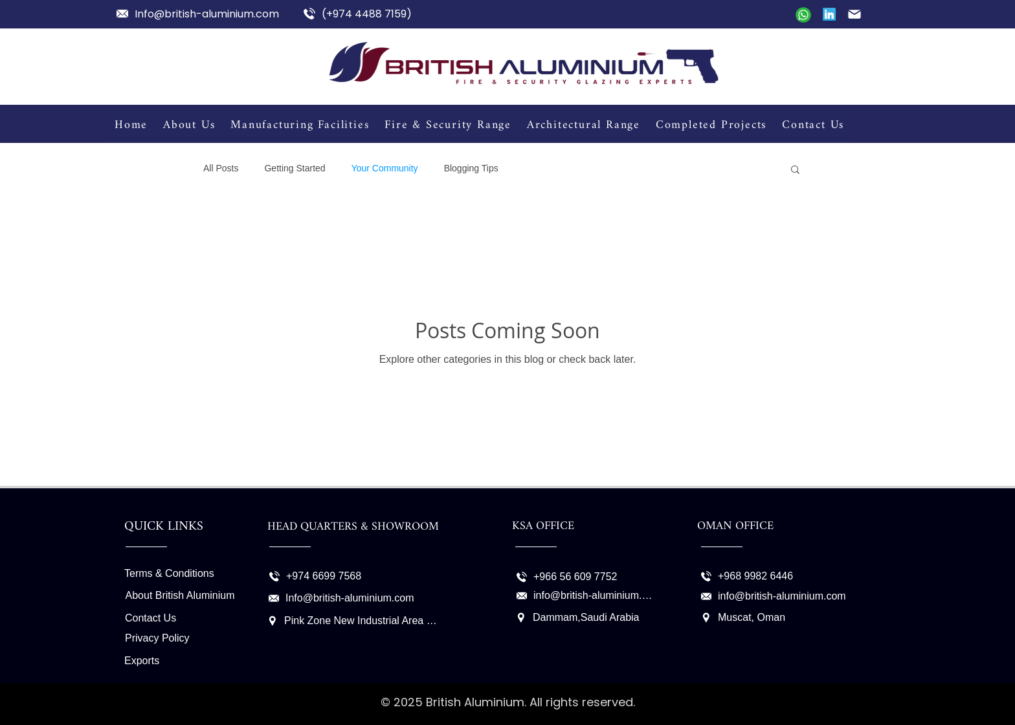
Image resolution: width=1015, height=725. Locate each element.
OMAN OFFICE (735, 526)
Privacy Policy (157, 638)
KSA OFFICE (543, 526)
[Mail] (803, 14)
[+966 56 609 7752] (570, 576)
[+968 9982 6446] (754, 576)
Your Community (384, 168)
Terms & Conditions (169, 573)
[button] (795, 170)
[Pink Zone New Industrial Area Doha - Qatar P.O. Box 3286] (352, 621)
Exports (141, 660)
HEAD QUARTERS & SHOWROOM (353, 527)
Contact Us (150, 617)
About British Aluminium (180, 595)
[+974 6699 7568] (322, 576)
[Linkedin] (829, 14)
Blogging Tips (471, 168)
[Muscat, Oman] (786, 618)
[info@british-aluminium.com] (587, 595)
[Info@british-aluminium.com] (205, 13)
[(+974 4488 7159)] (360, 13)
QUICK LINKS (163, 527)
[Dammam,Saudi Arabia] (579, 618)
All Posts (220, 168)
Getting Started (294, 168)
